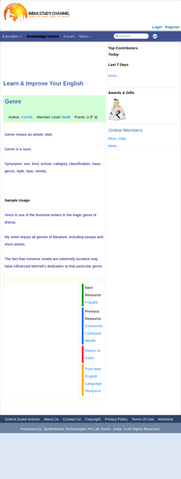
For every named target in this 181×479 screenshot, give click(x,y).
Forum (69, 36)
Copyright (93, 419)
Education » (12, 36)
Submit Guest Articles (22, 419)
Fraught (91, 302)
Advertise (165, 419)
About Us (51, 419)
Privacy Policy (116, 419)
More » (85, 36)
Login (157, 27)
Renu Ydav (117, 138)
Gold (66, 117)
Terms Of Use (143, 419)
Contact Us (72, 419)
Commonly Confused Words (94, 333)
